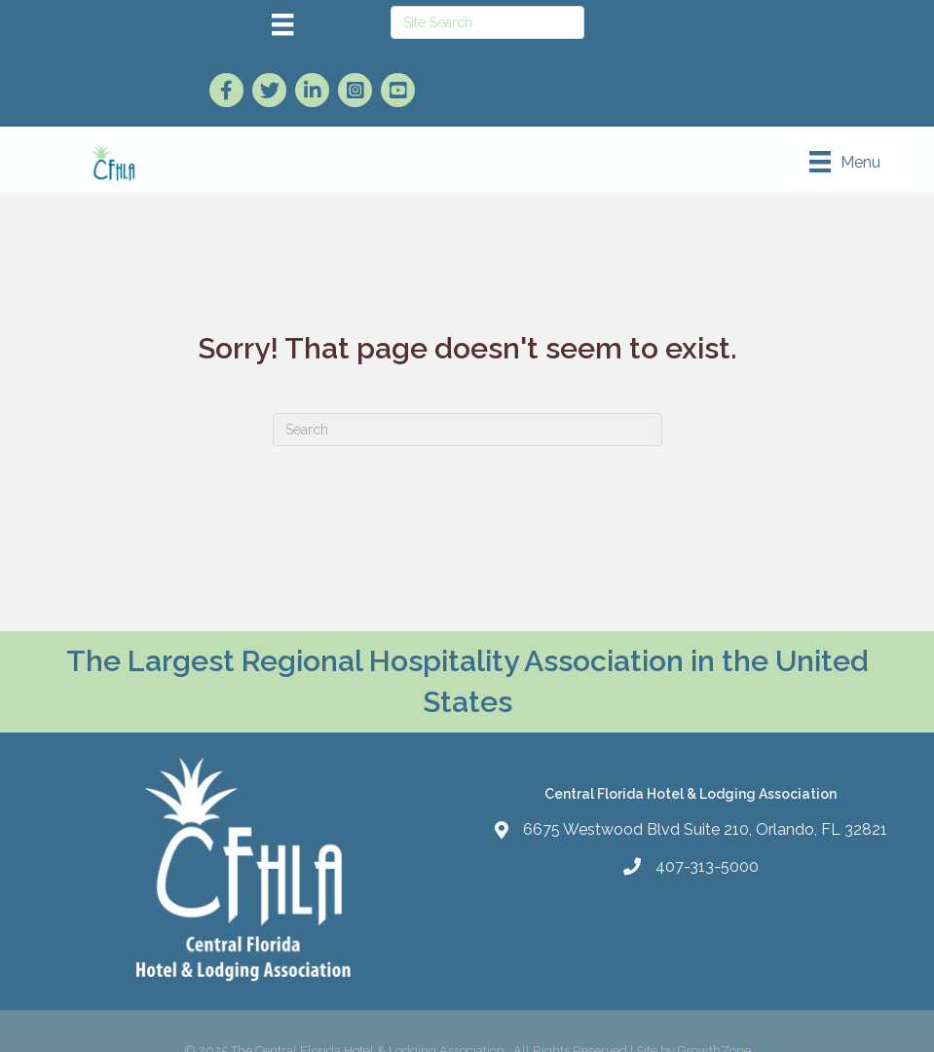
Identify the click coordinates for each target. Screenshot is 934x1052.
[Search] (467, 429)
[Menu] (282, 24)
